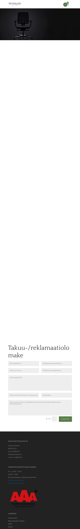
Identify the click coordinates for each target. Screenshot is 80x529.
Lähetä (65, 419)
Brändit (10, 527)
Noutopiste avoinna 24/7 (16, 483)
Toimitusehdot (12, 518)
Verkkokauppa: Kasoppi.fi (16, 480)
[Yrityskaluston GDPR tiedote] (10, 524)
